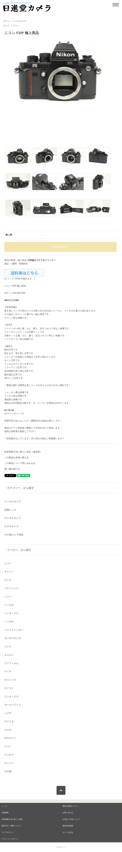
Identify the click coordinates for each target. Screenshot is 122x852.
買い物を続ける (12, 469)
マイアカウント (8, 832)
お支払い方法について (71, 819)
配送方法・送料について (11, 826)
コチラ (39, 260)
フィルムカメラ (19, 21)
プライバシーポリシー (10, 839)
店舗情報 (5, 812)
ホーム (6, 21)
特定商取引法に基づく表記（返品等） (23, 451)
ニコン (15, 25)
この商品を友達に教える (16, 457)
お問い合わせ (68, 812)
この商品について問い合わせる (19, 463)
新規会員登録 (68, 826)
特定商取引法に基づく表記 (12, 819)
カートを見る (68, 832)
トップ (4, 806)
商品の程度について (70, 806)
